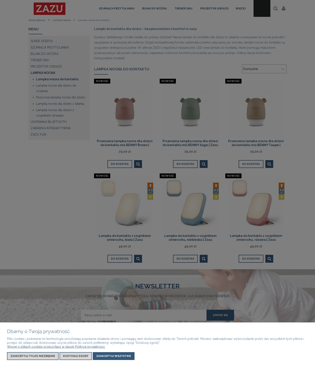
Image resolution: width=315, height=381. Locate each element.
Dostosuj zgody (75, 356)
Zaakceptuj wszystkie (113, 356)
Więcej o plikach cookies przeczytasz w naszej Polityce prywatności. (56, 346)
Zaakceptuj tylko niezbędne (32, 356)
